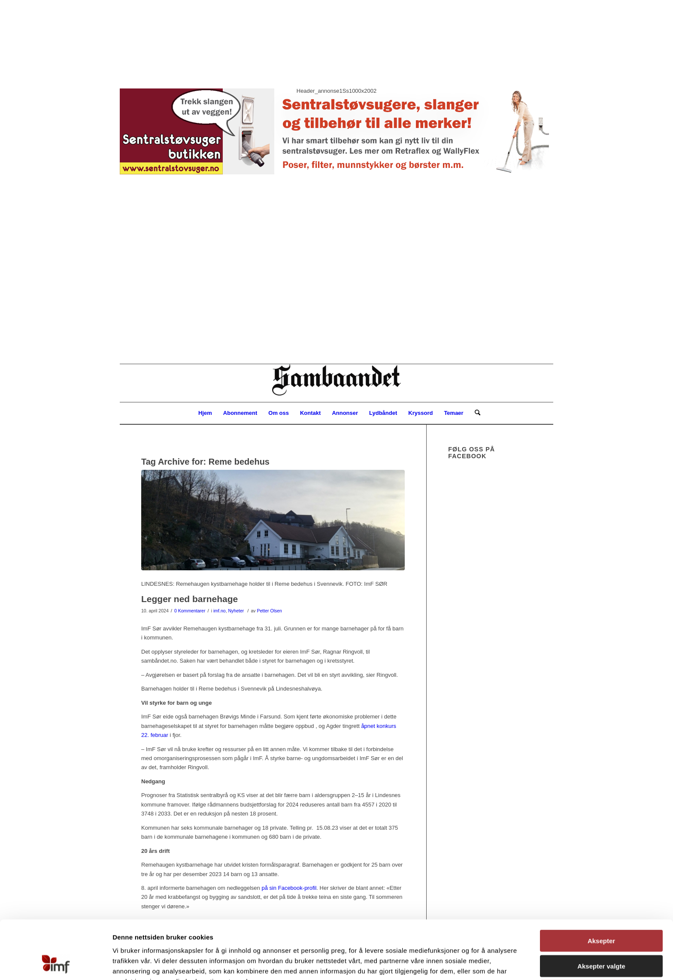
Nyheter (236, 610)
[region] (336, 182)
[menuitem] (205, 413)
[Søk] (474, 413)
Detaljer (455, 963)
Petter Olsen (269, 610)
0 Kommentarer (189, 610)
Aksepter (601, 885)
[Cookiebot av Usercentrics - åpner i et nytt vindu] (55, 963)
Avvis (601, 936)
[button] (336, 177)
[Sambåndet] (336, 383)
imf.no (219, 610)
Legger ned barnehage (189, 599)
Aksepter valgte (601, 911)
